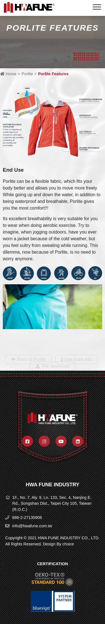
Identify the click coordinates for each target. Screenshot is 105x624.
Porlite (27, 74)
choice (68, 544)
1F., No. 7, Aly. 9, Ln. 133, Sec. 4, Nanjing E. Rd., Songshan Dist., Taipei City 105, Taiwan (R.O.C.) (52, 503)
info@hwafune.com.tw (32, 526)
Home (8, 74)
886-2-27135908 (27, 517)
